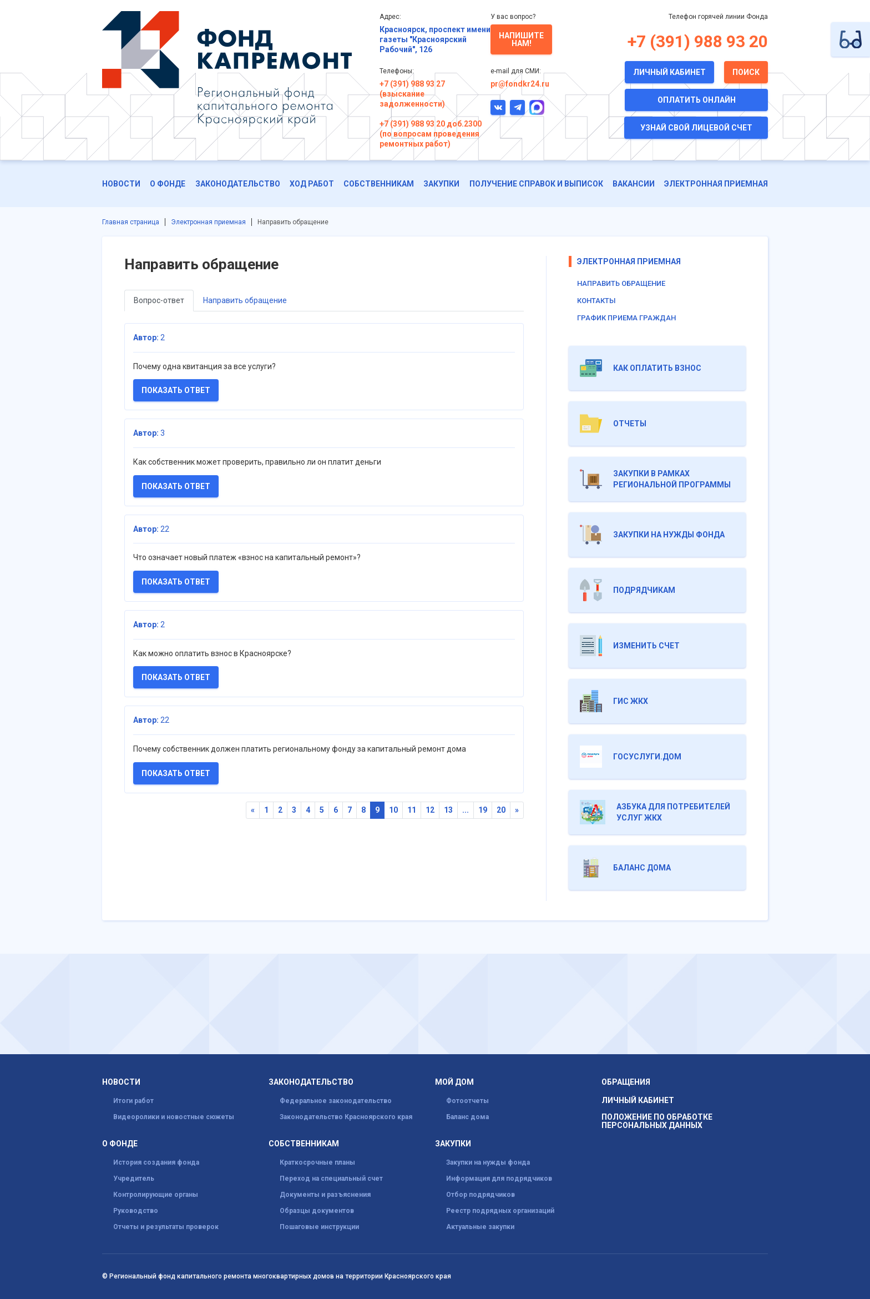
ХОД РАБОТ (312, 183)
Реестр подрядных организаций (500, 1211)
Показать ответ (175, 390)
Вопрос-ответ (159, 300)
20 (501, 809)
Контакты (596, 300)
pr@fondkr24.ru (519, 83)
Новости (121, 183)
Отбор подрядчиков (480, 1195)
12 (430, 809)
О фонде (167, 183)
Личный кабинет (669, 72)
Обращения (625, 1082)
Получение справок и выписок (536, 183)
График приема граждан (626, 318)
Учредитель (133, 1178)
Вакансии (634, 183)
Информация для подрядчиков (499, 1178)
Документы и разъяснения (325, 1195)
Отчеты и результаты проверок (166, 1227)
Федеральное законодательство (336, 1101)
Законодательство (237, 183)
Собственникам (378, 183)
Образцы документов (317, 1211)
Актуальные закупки (480, 1227)
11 (411, 809)
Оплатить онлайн (696, 99)
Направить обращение (245, 300)
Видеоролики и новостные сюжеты (173, 1117)
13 (448, 809)
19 (482, 809)
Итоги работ (133, 1101)
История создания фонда (156, 1162)
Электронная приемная (716, 183)
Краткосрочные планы (317, 1162)
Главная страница (130, 222)
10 (393, 809)
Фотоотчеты (467, 1101)
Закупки (441, 183)
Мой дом (454, 1082)
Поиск (746, 72)
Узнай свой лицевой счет (696, 127)
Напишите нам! (521, 39)
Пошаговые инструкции (319, 1227)
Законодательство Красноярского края (346, 1117)
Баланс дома (467, 1117)
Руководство (135, 1211)
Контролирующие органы (155, 1195)
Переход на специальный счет (331, 1178)
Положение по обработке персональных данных (656, 1121)
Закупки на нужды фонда (488, 1162)
